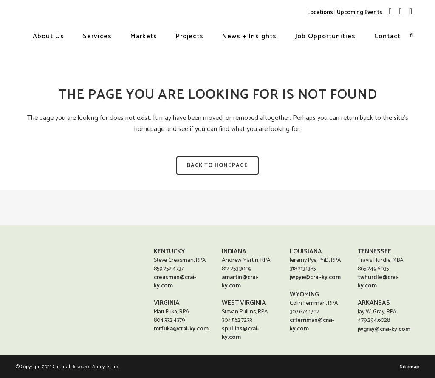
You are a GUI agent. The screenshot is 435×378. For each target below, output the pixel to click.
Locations (320, 12)
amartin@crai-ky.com (240, 282)
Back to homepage (217, 165)
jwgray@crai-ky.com (384, 330)
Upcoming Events (359, 12)
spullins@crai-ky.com (240, 333)
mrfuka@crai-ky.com (181, 329)
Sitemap (409, 367)
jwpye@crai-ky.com (315, 277)
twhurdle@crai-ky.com (378, 282)
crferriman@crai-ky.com (312, 324)
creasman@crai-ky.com (175, 282)
